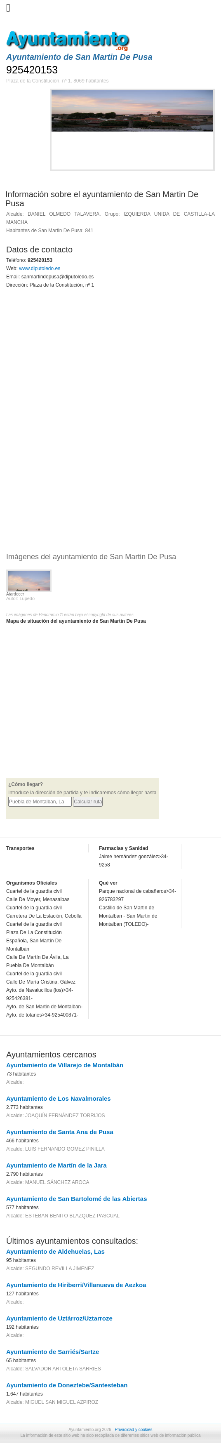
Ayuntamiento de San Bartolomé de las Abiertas (76, 1198)
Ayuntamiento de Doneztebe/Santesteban (67, 1385)
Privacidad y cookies (133, 1429)
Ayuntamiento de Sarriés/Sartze (52, 1351)
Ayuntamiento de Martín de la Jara (56, 1165)
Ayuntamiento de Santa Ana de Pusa (59, 1131)
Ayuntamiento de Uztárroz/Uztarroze (59, 1318)
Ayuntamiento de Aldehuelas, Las (55, 1251)
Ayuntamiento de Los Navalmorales (58, 1098)
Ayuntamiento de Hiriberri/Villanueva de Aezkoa (76, 1284)
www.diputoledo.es (39, 268)
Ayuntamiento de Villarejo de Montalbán (64, 1065)
